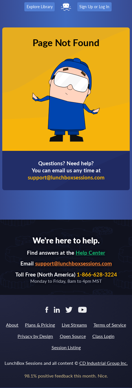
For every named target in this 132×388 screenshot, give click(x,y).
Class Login (103, 336)
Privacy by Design (35, 336)
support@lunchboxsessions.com (73, 263)
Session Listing (66, 347)
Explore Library (40, 6)
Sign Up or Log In (94, 6)
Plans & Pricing (40, 324)
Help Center (90, 252)
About (12, 324)
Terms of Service (109, 324)
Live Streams (74, 324)
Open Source (73, 336)
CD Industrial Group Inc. (103, 363)
